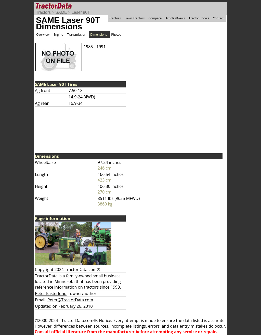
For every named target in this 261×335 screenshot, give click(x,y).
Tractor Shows (199, 18)
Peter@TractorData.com (70, 300)
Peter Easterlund (51, 293)
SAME (61, 12)
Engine (58, 34)
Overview (42, 34)
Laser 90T (81, 12)
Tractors (43, 12)
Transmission (76, 34)
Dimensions (98, 34)
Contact (218, 18)
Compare (155, 18)
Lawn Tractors (135, 18)
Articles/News (175, 18)
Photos (116, 34)
